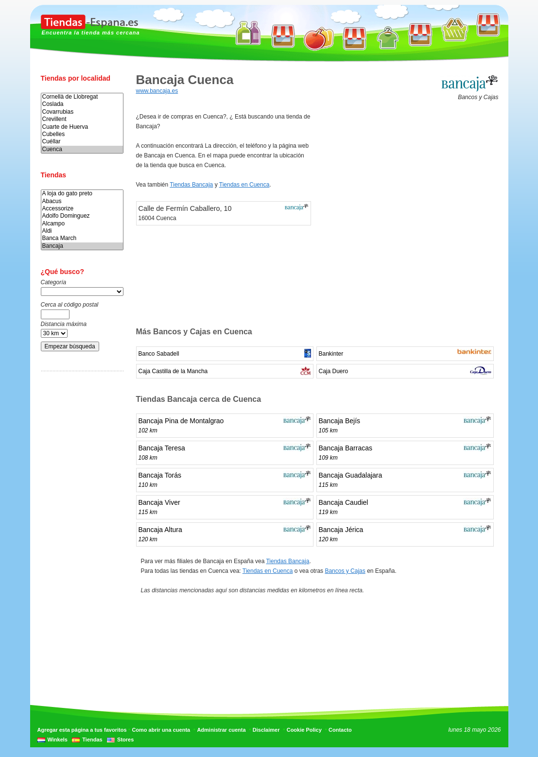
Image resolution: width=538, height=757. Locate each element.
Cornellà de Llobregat (82, 97)
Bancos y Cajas (345, 571)
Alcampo (82, 223)
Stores (125, 739)
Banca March (82, 238)
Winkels (58, 739)
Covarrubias (82, 112)
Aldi (82, 231)
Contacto (340, 730)
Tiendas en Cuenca (244, 184)
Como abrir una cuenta (161, 730)
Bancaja (82, 246)
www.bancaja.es (157, 90)
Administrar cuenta (221, 730)
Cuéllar (82, 141)
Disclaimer (266, 730)
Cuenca (82, 149)
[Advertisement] (80, 531)
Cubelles (82, 134)
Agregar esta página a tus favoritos (82, 730)
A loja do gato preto (82, 193)
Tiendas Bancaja (191, 184)
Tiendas (92, 739)
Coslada (82, 104)
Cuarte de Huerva (82, 127)
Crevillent (82, 119)
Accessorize (82, 208)
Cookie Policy (304, 730)
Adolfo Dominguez (82, 216)
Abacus (82, 201)
